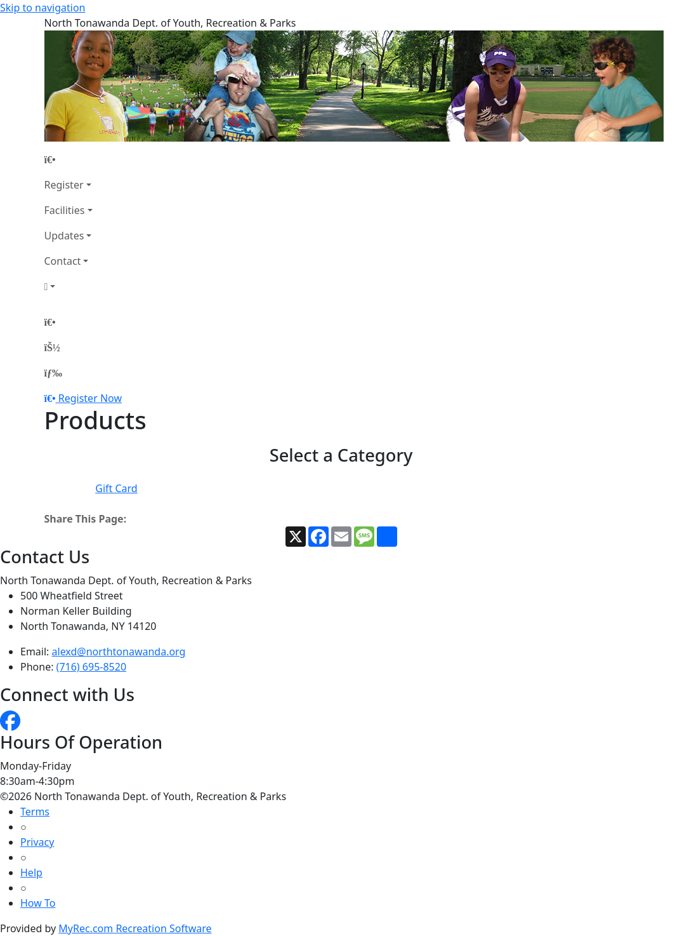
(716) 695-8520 (91, 667)
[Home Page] (68, 159)
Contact (62, 261)
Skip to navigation (42, 8)
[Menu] (53, 372)
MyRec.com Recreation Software (134, 928)
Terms (34, 812)
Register (64, 185)
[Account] (68, 286)
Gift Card (116, 488)
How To (37, 903)
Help (31, 872)
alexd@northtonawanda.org (119, 652)
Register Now (90, 398)
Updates (64, 236)
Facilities (64, 210)
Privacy (37, 842)
